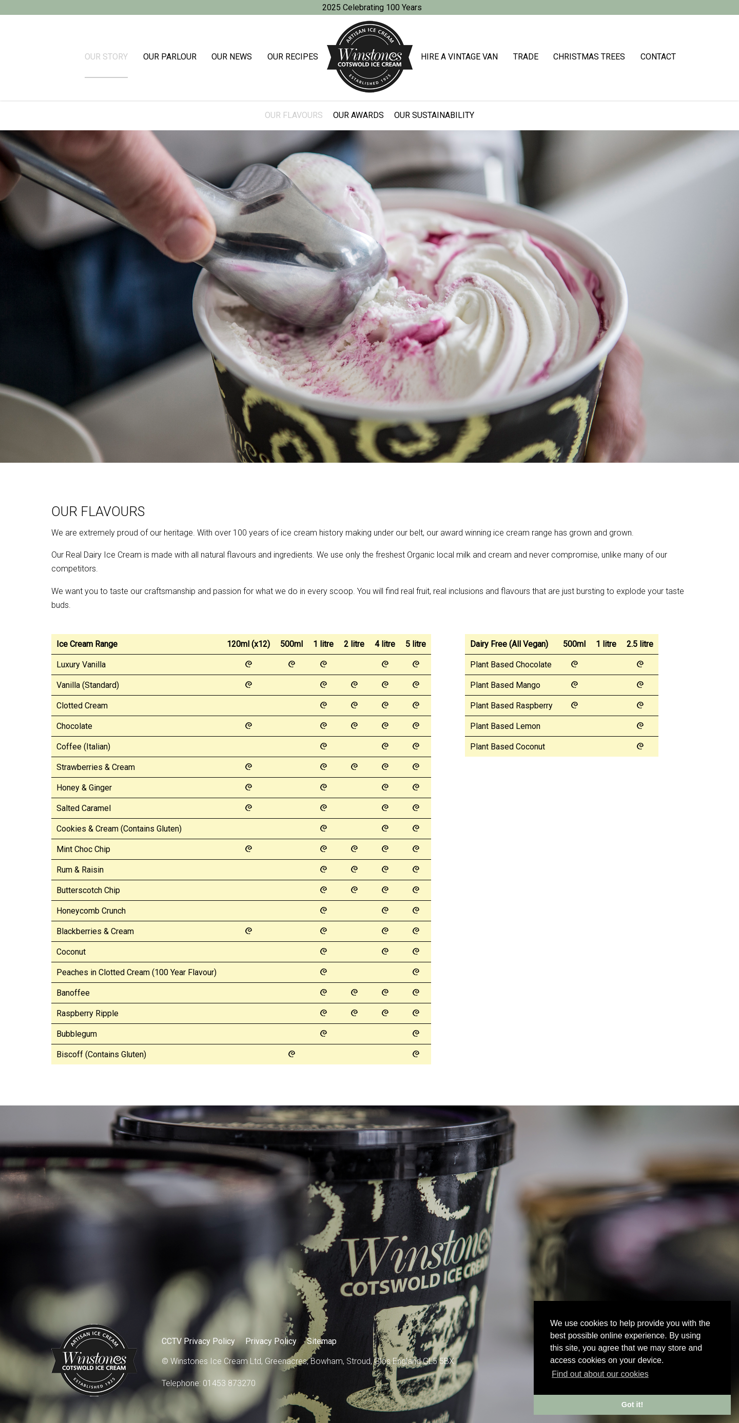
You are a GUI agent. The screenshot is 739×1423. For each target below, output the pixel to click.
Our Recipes (292, 57)
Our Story (106, 57)
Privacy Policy (271, 1341)
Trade (525, 57)
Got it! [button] (632, 1404)
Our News (231, 57)
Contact (658, 57)
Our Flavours (294, 115)
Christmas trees (589, 57)
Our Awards (358, 115)
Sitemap (322, 1341)
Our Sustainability (434, 115)
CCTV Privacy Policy (198, 1341)
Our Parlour (170, 57)
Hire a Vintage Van (459, 57)
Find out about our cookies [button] (600, 1374)
